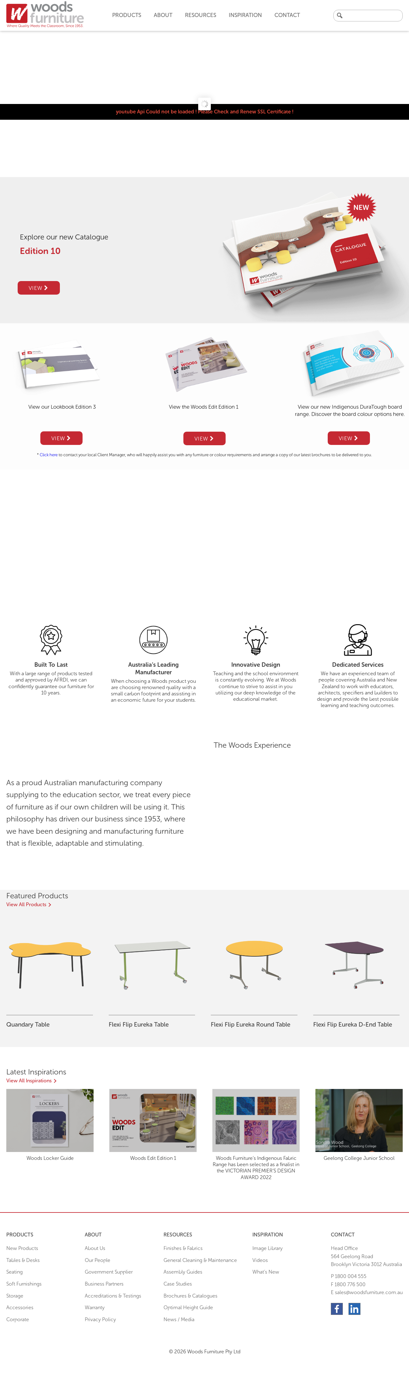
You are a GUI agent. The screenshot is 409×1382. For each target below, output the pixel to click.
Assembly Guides (183, 1272)
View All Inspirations (29, 1081)
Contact (287, 15)
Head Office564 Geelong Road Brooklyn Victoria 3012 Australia (366, 1256)
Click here (49, 454)
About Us (95, 1248)
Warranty (95, 1307)
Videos (260, 1260)
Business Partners (104, 1284)
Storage (14, 1296)
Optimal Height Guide (188, 1307)
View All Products (26, 904)
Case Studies (178, 1284)
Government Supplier (109, 1272)
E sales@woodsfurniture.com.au (367, 1292)
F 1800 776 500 (348, 1284)
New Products (22, 1248)
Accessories (19, 1307)
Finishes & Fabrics (183, 1248)
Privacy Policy (100, 1319)
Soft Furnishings (24, 1284)
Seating (14, 1272)
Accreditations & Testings (113, 1296)
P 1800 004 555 (348, 1276)
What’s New (265, 1272)
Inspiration (245, 15)
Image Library (267, 1248)
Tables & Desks (23, 1260)
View (38, 288)
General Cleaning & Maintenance (200, 1260)
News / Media (179, 1319)
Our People (97, 1260)
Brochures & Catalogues (190, 1296)
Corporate (17, 1319)
